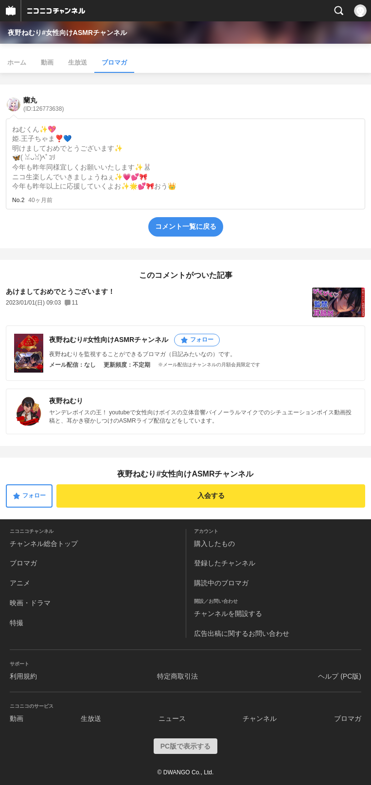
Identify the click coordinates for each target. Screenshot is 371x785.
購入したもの (214, 543)
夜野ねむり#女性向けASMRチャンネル (67, 32)
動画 (47, 62)
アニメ (20, 583)
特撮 (16, 623)
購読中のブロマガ (221, 583)
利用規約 (23, 676)
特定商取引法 (177, 676)
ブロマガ (114, 62)
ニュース (172, 718)
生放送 (77, 62)
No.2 (18, 200)
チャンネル (260, 718)
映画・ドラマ (30, 603)
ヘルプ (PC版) (339, 676)
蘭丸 (43, 104)
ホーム (16, 62)
